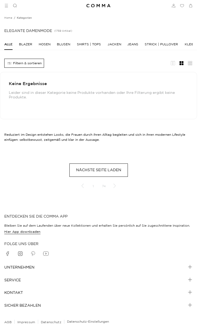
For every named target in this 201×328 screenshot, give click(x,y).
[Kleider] (191, 44)
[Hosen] (44, 44)
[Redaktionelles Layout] (173, 63)
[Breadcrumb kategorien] (24, 18)
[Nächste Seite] (114, 186)
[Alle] (8, 44)
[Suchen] (13, 5)
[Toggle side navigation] (6, 5)
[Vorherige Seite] (82, 186)
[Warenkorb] (190, 5)
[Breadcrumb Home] (8, 18)
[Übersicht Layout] (190, 63)
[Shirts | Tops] (89, 44)
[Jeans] (132, 44)
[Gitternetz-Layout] (181, 63)
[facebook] (7, 253)
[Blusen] (63, 44)
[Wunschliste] (182, 5)
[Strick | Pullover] (161, 44)
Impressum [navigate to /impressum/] (26, 322)
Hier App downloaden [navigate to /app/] (22, 231)
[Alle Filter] (24, 63)
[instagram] (20, 253)
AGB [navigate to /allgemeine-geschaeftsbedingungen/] (8, 322)
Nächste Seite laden (98, 170)
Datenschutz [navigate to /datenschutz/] (51, 322)
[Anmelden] (173, 5)
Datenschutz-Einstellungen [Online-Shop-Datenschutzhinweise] (88, 321)
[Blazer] (25, 44)
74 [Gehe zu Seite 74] (104, 186)
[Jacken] (114, 44)
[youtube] (46, 253)
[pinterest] (33, 253)
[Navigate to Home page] (98, 5)
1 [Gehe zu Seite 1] (93, 186)
